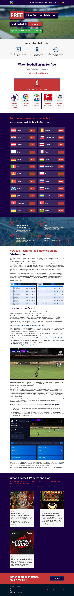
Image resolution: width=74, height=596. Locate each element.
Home (32, 2)
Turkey (47, 203)
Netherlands (49, 166)
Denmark (19, 145)
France (47, 152)
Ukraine (19, 210)
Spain (18, 196)
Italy (18, 166)
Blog (12, 511)
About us (12, 589)
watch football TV (19, 24)
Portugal (19, 181)
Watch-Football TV (15, 587)
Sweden (47, 196)
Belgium (47, 130)
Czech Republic (49, 137)
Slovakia (47, 188)
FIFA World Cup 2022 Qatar (17, 593)
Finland (19, 152)
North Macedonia (22, 174)
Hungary (47, 159)
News (56, 2)
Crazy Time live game (18, 513)
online (35, 24)
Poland (47, 174)
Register (57, 578)
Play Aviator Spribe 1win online (21, 559)
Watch (32, 130)
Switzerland (20, 203)
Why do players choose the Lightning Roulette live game (51, 514)
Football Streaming (40, 2)
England (47, 145)
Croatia (19, 137)
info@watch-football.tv (58, 590)
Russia (47, 181)
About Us (50, 2)
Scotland (19, 188)
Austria (19, 130)
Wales (47, 210)
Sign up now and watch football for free (26, 31)
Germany (19, 159)
